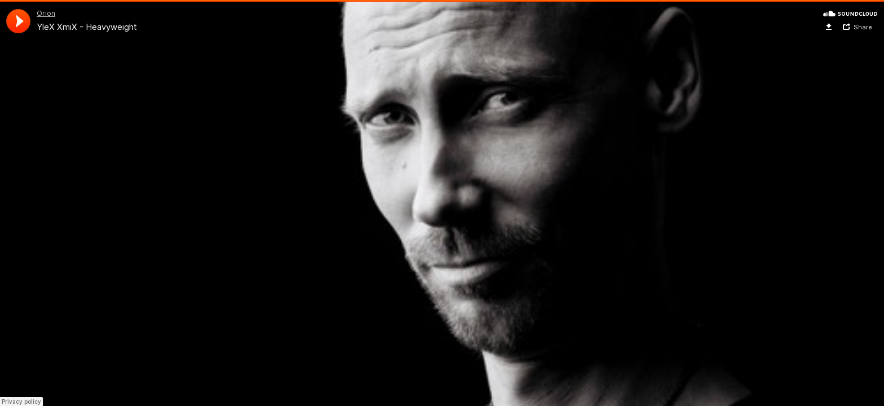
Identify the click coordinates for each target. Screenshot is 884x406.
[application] (18, 21)
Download (829, 27)
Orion (46, 13)
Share (863, 27)
